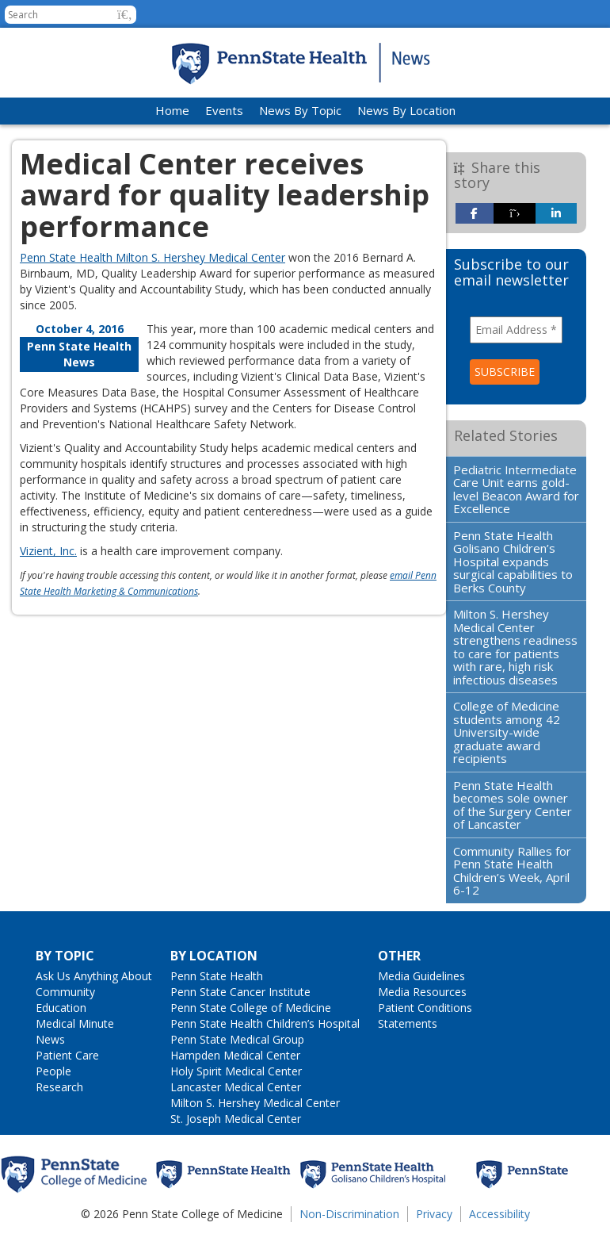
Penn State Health (216, 975)
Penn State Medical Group (237, 1039)
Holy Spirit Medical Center (236, 1071)
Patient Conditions (425, 1007)
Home (172, 110)
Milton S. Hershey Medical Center (255, 1102)
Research (59, 1086)
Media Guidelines (421, 975)
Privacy (434, 1213)
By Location (213, 955)
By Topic (65, 955)
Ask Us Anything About (94, 975)
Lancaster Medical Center (235, 1086)
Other (399, 955)
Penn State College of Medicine (250, 1007)
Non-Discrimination (349, 1213)
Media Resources (422, 991)
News (50, 1039)
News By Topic (300, 110)
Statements (407, 1023)
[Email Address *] (516, 329)
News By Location (406, 110)
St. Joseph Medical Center (235, 1118)
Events (224, 110)
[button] (124, 14)
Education (61, 1007)
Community (65, 991)
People (53, 1071)
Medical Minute (75, 1023)
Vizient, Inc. (48, 550)
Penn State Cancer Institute (240, 991)
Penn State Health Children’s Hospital (265, 1023)
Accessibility (499, 1213)
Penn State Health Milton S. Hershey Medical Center (152, 257)
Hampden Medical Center (235, 1055)
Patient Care (67, 1055)
